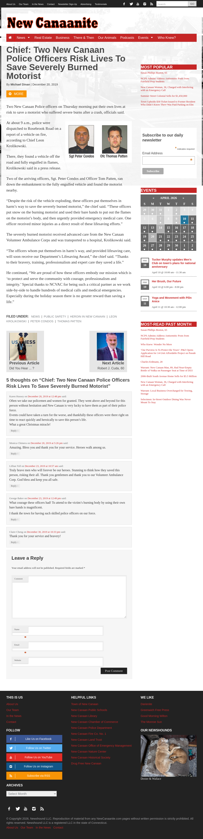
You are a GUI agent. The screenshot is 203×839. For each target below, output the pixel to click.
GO (192, 3)
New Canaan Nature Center (88, 751)
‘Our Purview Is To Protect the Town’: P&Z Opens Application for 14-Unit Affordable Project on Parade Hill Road (168, 352)
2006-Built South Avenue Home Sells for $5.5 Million (169, 376)
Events (147, 38)
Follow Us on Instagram (30, 766)
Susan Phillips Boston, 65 (154, 72)
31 (160, 209)
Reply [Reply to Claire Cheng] (14, 542)
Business (63, 38)
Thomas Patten (69, 321)
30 (152, 209)
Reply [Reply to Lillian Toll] (14, 485)
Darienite (146, 704)
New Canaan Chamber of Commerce (94, 721)
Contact (51, 4)
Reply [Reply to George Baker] (14, 519)
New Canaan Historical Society (90, 757)
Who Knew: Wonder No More (156, 344)
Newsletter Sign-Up (67, 4)
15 (168, 227)
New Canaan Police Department (91, 727)
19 (144, 236)
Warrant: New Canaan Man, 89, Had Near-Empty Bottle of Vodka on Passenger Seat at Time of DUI (167, 369)
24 (184, 236)
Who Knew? (167, 38)
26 (144, 245)
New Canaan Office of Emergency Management (101, 745)
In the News (37, 4)
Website (17, 660)
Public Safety (55, 316)
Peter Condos (41, 321)
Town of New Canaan (84, 704)
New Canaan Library (84, 716)
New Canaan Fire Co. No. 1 (88, 733)
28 (160, 245)
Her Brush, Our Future (166, 281)
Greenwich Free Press (155, 710)
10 (184, 218)
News (24, 38)
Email (20, 646)
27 (152, 245)
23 (176, 236)
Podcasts (127, 38)
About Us (10, 4)
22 (168, 236)
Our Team (23, 4)
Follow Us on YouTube (30, 757)
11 (192, 218)
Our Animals (107, 38)
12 (144, 227)
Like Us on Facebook (30, 739)
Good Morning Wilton (154, 716)
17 (184, 227)
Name (20, 630)
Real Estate (43, 38)
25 (192, 236)
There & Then (84, 38)
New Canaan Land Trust (86, 739)
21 (160, 236)
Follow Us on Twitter (29, 748)
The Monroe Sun (151, 721)
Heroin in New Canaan (87, 316)
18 (192, 227)
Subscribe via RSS (29, 776)
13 (152, 227)
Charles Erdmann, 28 (152, 361)
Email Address (167, 154)
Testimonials (101, 4)
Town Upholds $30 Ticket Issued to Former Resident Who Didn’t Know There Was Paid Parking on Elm (168, 103)
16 (176, 227)
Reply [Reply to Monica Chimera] (14, 453)
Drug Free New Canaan (86, 763)
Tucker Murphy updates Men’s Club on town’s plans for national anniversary (173, 263)
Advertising (85, 4)
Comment (18, 579)
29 (144, 209)
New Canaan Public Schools (89, 710)
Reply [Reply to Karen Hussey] (14, 430)
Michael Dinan (20, 84)
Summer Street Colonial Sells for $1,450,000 (164, 95)
